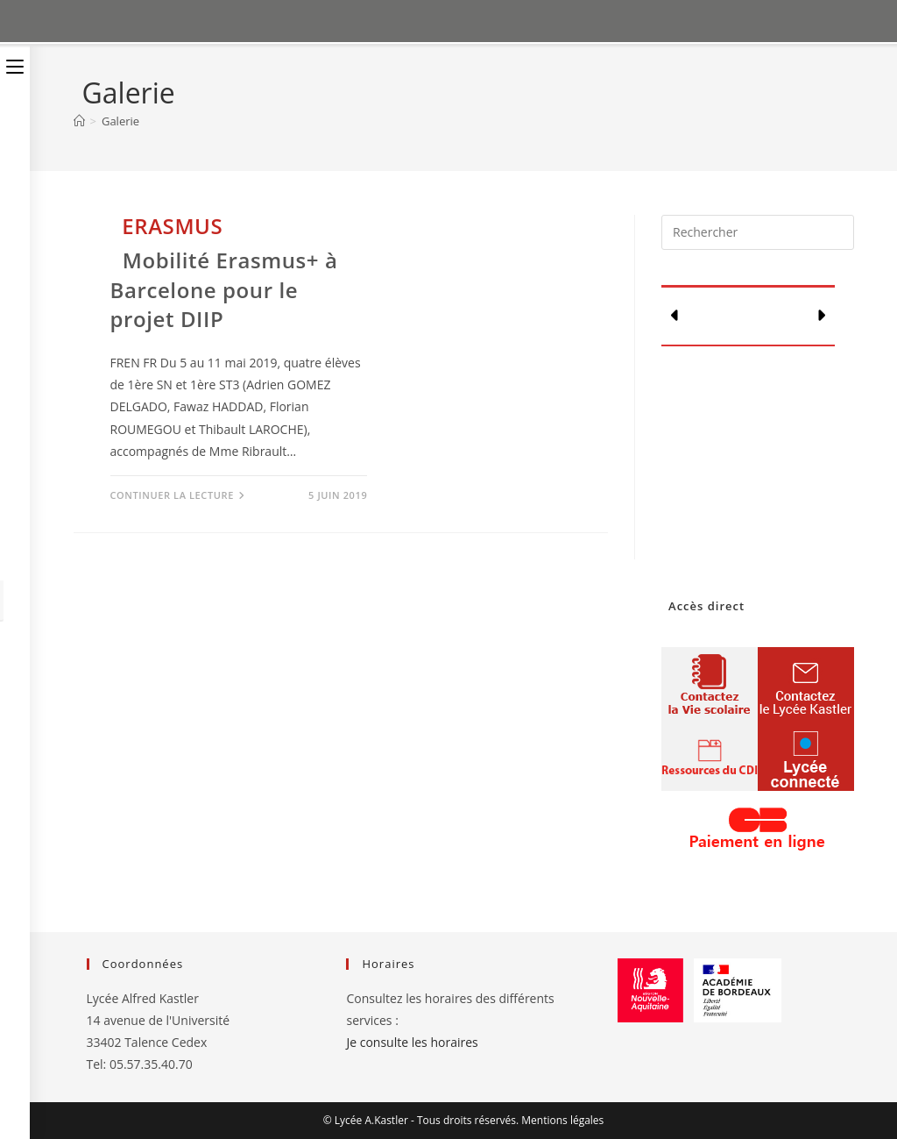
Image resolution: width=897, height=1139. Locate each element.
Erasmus (172, 225)
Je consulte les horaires (411, 1042)
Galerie (120, 121)
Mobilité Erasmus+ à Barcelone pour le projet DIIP (224, 289)
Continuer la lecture (177, 495)
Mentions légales (562, 1120)
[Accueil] (79, 121)
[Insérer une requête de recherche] (757, 232)
